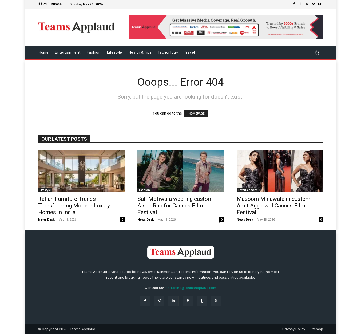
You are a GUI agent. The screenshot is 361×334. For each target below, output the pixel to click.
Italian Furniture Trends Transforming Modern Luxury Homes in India (74, 205)
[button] (317, 52)
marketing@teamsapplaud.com (190, 288)
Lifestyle (45, 190)
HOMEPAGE (196, 113)
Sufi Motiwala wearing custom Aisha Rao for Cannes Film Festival (175, 205)
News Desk (46, 219)
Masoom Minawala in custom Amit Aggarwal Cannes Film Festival (273, 205)
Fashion (144, 190)
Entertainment (247, 190)
